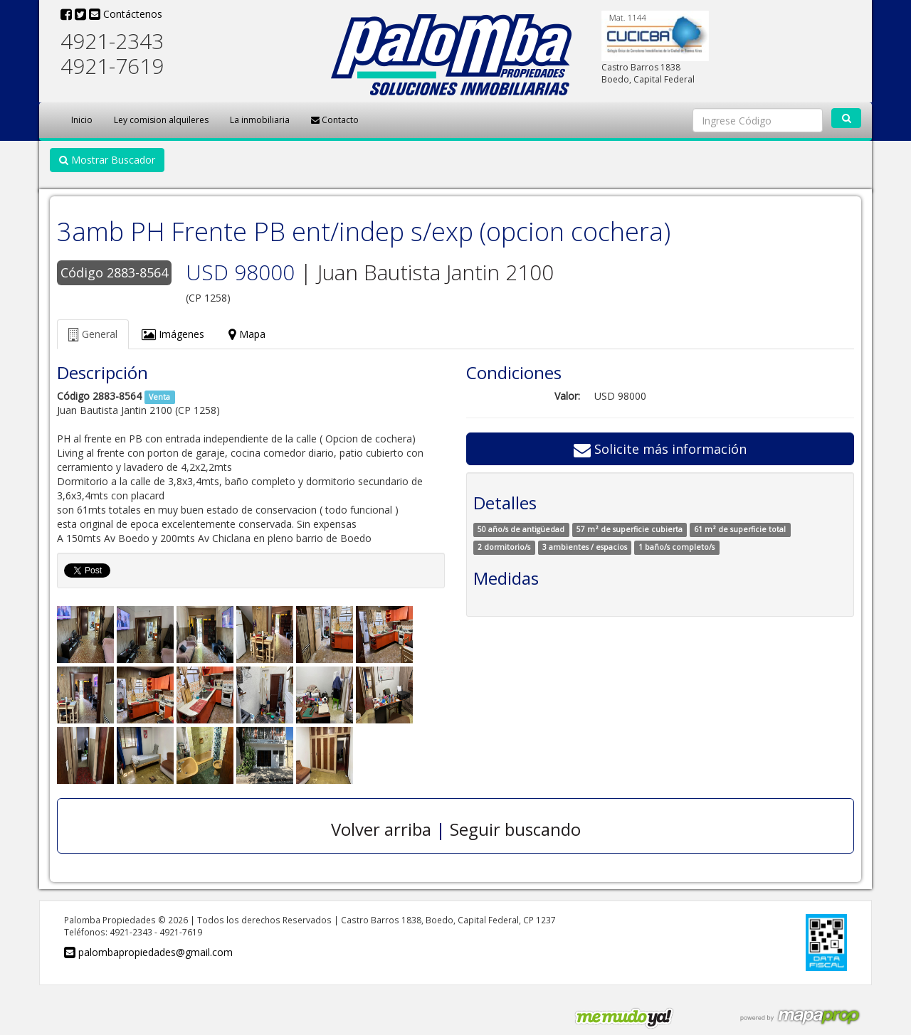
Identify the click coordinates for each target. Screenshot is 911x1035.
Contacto (335, 120)
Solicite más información (660, 448)
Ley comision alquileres (161, 120)
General (92, 334)
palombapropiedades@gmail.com (148, 952)
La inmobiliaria (260, 120)
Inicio (82, 120)
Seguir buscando (515, 829)
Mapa (246, 334)
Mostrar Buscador (107, 159)
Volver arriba (381, 829)
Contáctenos (125, 14)
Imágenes (173, 334)
